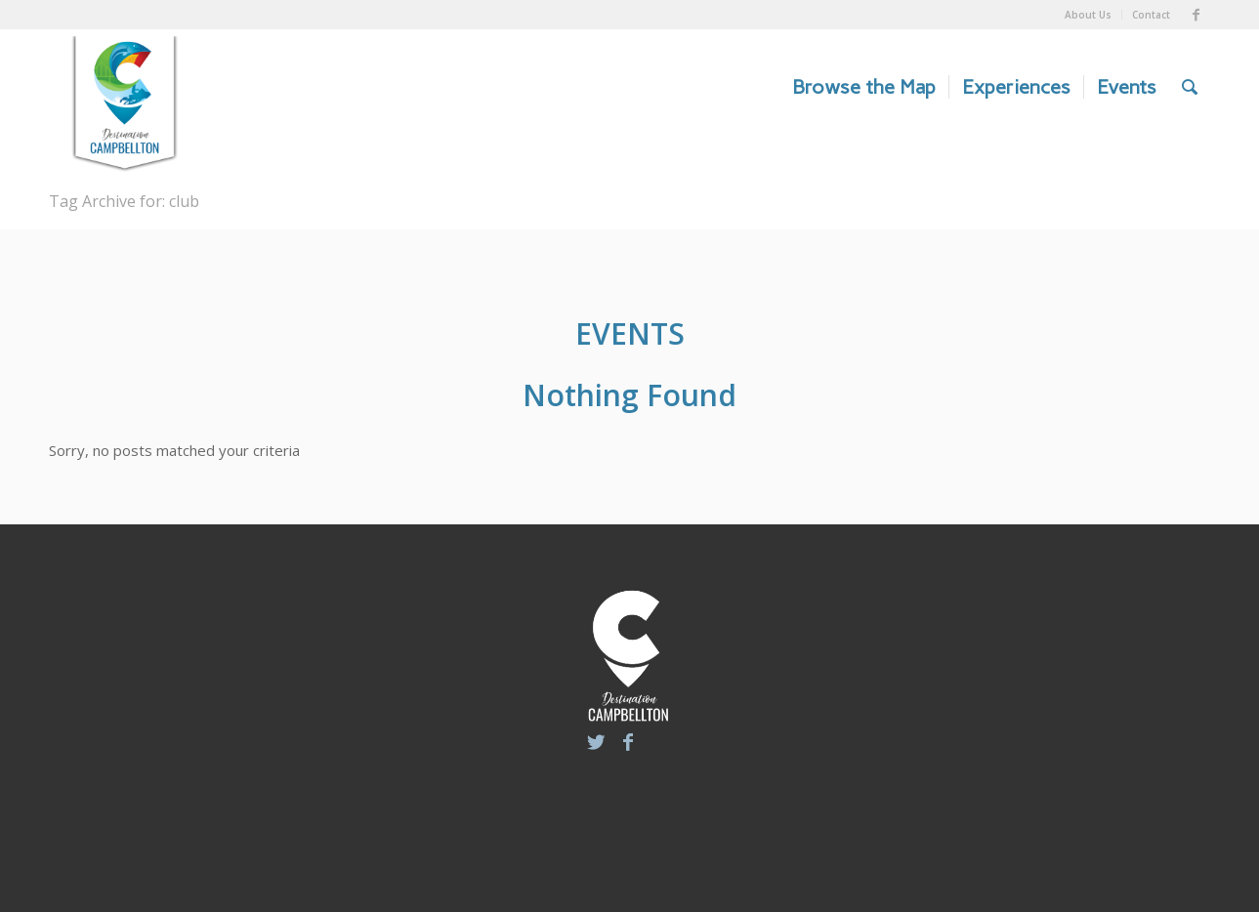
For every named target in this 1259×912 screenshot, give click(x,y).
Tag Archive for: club (124, 201)
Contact (1151, 14)
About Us (1088, 14)
